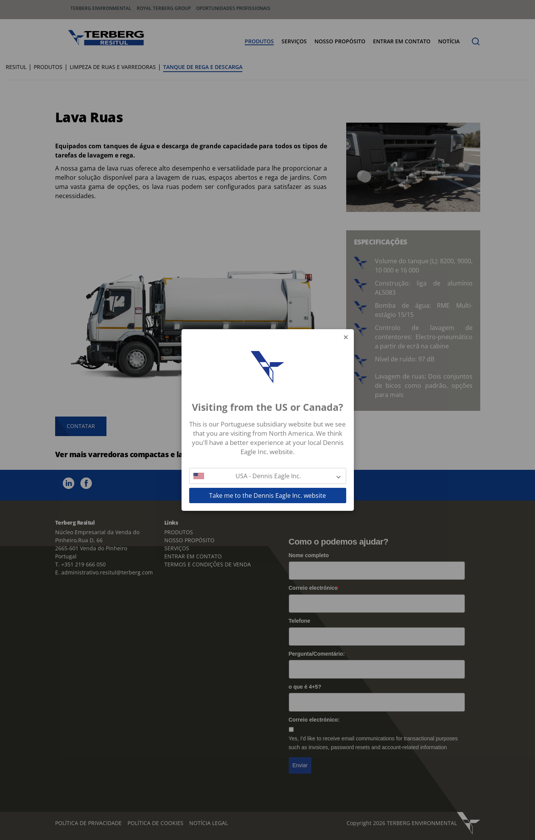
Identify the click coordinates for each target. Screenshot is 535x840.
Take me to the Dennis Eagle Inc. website (267, 495)
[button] (267, 476)
